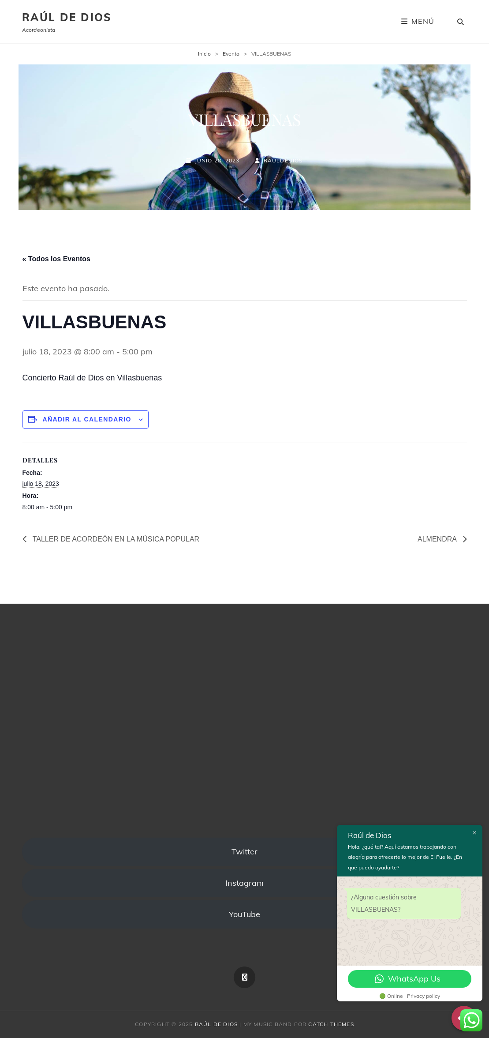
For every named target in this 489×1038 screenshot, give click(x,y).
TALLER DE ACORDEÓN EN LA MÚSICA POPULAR (115, 539)
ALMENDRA (438, 539)
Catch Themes (331, 1024)
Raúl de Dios (67, 17)
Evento (231, 53)
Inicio (204, 53)
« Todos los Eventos (56, 259)
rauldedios (283, 160)
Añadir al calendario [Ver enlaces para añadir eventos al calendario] (86, 419)
